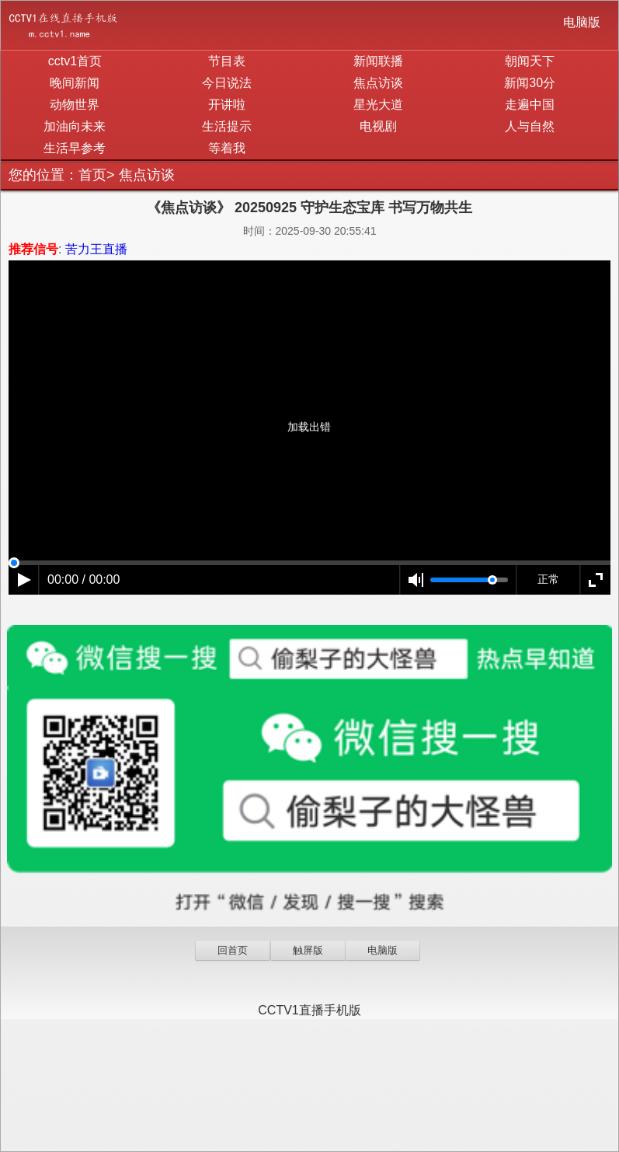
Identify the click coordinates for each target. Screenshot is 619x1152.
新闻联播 (378, 61)
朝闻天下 (530, 61)
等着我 (226, 148)
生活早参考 (74, 148)
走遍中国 (530, 104)
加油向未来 (74, 126)
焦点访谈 (378, 82)
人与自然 (530, 126)
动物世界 (74, 104)
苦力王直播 (96, 249)
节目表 (226, 61)
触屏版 (308, 950)
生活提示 (227, 126)
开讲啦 (226, 104)
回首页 (232, 950)
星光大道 (378, 104)
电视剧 (378, 126)
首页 (92, 175)
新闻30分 (529, 82)
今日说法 (227, 82)
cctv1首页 (75, 61)
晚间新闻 (74, 82)
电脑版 (581, 22)
